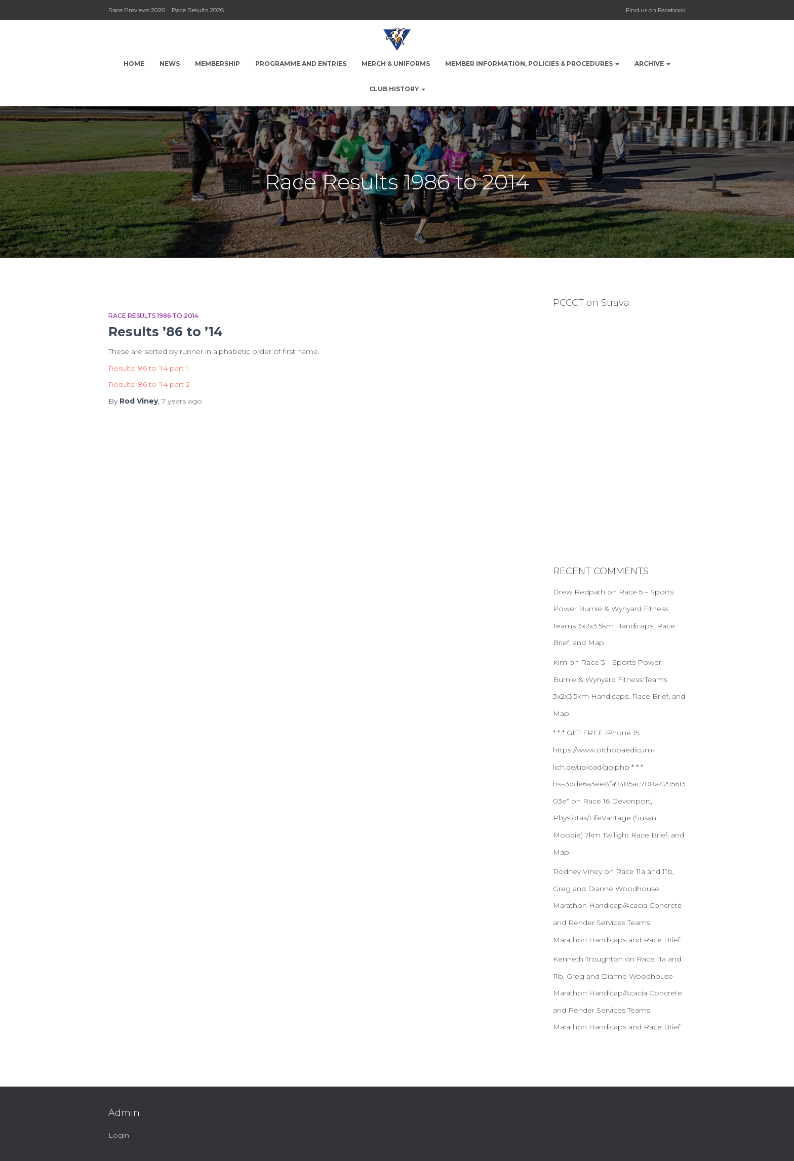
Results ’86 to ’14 (165, 331)
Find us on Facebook (656, 10)
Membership (217, 63)
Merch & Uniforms (396, 63)
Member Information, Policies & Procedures (532, 63)
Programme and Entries (300, 63)
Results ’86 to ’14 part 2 (149, 384)
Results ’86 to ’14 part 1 (148, 368)
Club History (397, 89)
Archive (652, 63)
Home (134, 63)
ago (182, 401)
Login (118, 1135)
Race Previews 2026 (136, 10)
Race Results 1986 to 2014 (153, 315)
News (170, 63)
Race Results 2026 (198, 10)
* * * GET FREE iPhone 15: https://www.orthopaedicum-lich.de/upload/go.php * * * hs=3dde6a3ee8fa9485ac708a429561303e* (619, 766)
